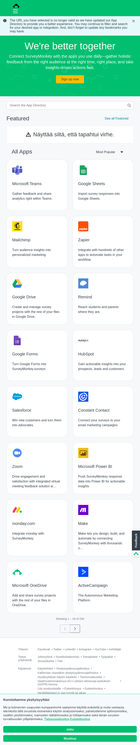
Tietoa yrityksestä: (25, 658)
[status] (70, 26)
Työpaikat (107, 656)
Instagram (85, 649)
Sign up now (70, 79)
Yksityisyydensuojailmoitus (73, 668)
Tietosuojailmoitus (56, 719)
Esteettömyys (72, 688)
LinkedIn (70, 649)
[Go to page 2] (75, 629)
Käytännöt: (25, 668)
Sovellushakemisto (67, 656)
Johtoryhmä (45, 656)
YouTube (100, 649)
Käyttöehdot (45, 668)
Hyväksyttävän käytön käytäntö (57, 677)
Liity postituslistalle (49, 688)
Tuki (59, 661)
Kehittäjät (115, 649)
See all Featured (116, 118)
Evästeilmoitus (80, 719)
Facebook (44, 649)
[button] (135, 544)
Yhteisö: (23, 649)
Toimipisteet (89, 656)
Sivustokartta (46, 661)
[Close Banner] (134, 21)
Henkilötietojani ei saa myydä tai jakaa (62, 692)
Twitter (57, 649)
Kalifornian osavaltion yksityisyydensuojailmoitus (68, 672)
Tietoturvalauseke (91, 677)
